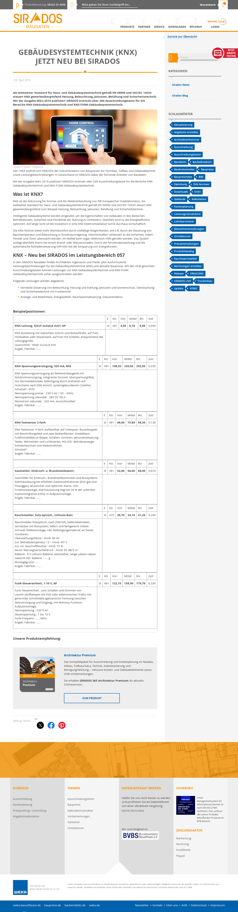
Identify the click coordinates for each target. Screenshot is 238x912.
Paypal (180, 856)
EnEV (197, 191)
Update (178, 288)
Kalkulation (199, 199)
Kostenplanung (183, 206)
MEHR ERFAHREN (133, 811)
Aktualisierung (183, 124)
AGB (184, 905)
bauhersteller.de (75, 905)
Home (112, 26)
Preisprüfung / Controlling (29, 810)
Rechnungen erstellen (188, 266)
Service (159, 26)
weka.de (94, 905)
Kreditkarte (183, 850)
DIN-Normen (201, 184)
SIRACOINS (197, 273)
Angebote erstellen (186, 132)
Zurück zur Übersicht (182, 36)
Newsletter (142, 905)
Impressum (217, 905)
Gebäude (179, 199)
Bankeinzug (183, 838)
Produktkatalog (184, 251)
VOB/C (194, 288)
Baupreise (207, 169)
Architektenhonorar (186, 139)
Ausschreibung (183, 147)
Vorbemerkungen (78, 816)
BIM (201, 177)
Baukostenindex (184, 169)
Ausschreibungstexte (187, 154)
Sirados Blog (180, 95)
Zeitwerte (73, 822)
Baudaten (180, 162)
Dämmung (180, 184)
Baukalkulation (202, 162)
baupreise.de (52, 905)
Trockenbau (204, 281)
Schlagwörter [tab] (180, 114)
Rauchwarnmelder (185, 258)
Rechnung (182, 844)
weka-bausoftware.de (27, 905)
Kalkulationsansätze (80, 810)
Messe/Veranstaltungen (189, 229)
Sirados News (180, 84)
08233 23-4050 (56, 4)
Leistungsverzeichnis (187, 214)
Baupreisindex (183, 177)
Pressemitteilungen (186, 243)
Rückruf (196, 26)
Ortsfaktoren (182, 236)
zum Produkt (92, 698)
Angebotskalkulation (26, 816)
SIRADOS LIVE (182, 281)
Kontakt (157, 905)
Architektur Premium (80, 655)
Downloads (177, 26)
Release (179, 273)
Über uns (172, 905)
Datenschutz (199, 905)
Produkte (127, 26)
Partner (144, 26)
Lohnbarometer (184, 221)
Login (215, 26)
